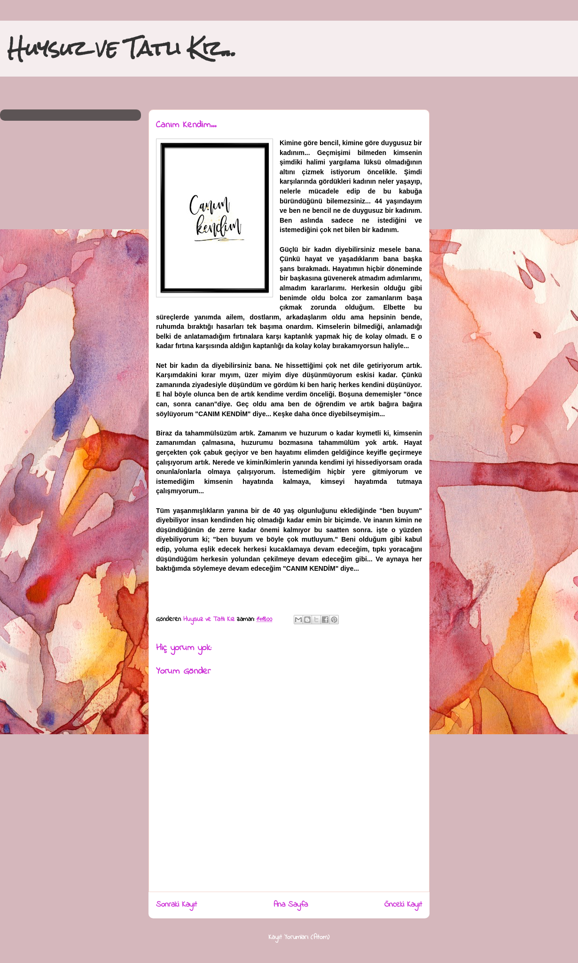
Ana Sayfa (290, 904)
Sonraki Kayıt (176, 904)
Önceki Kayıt (403, 904)
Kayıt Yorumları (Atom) (298, 937)
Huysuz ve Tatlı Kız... (122, 48)
